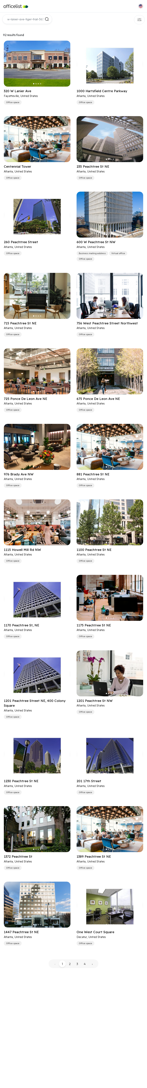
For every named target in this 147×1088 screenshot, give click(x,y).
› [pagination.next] (92, 964)
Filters (139, 19)
